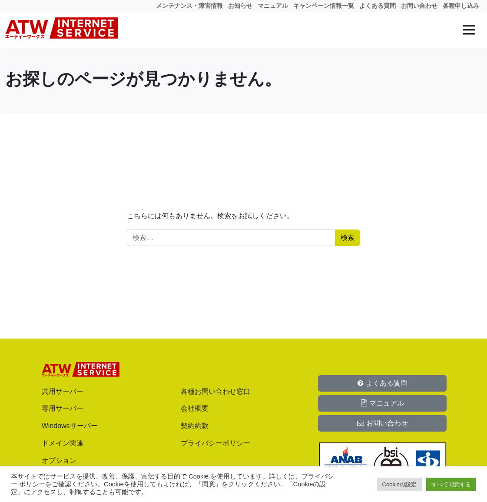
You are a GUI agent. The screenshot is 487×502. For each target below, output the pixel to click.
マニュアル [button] (382, 403)
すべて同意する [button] (451, 484)
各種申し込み (461, 5)
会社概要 (195, 408)
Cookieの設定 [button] (399, 484)
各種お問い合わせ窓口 (215, 391)
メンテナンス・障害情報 (189, 5)
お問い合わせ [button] (382, 423)
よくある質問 (377, 5)
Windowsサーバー (70, 425)
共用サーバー (62, 391)
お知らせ (240, 5)
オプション (59, 460)
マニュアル (273, 5)
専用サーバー (62, 408)
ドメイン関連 (62, 443)
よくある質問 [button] (382, 383)
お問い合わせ (419, 5)
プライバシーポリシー (215, 443)
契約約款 (195, 425)
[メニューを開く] (469, 29)
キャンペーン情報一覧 (323, 5)
